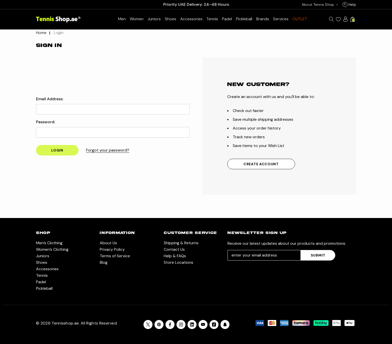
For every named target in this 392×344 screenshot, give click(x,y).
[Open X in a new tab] (148, 324)
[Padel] (227, 19)
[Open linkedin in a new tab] (192, 324)
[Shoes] (170, 19)
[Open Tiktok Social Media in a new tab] (214, 324)
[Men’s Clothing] (122, 19)
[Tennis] (212, 19)
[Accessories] (191, 19)
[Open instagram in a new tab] (181, 324)
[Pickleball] (244, 19)
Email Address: (49, 99)
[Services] (280, 19)
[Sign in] (345, 19)
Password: (45, 122)
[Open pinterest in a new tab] (159, 324)
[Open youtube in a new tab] (203, 324)
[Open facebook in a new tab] (170, 324)
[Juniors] (154, 19)
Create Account (261, 164)
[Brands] (262, 19)
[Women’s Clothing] (137, 19)
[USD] (319, 4)
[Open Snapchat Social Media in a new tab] (225, 324)
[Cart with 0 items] (352, 19)
